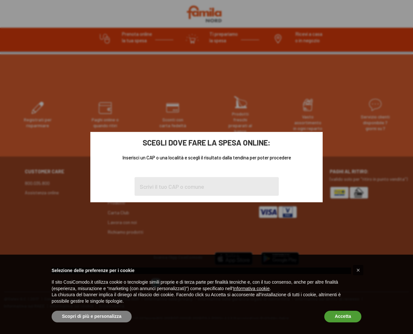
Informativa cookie (251, 288)
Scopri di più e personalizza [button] (91, 316)
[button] (358, 270)
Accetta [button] (343, 316)
